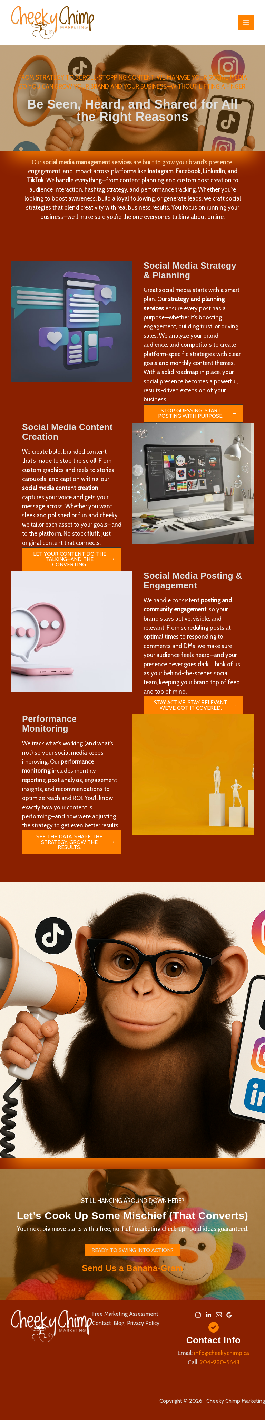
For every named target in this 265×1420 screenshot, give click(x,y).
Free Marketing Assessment (125, 1313)
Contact (101, 1322)
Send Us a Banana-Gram (132, 1268)
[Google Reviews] (229, 1315)
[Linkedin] (208, 1315)
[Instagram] (198, 1315)
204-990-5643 (219, 1362)
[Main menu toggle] (246, 22)
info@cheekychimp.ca (221, 1352)
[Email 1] (219, 1315)
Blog (120, 1322)
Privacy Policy (145, 1322)
